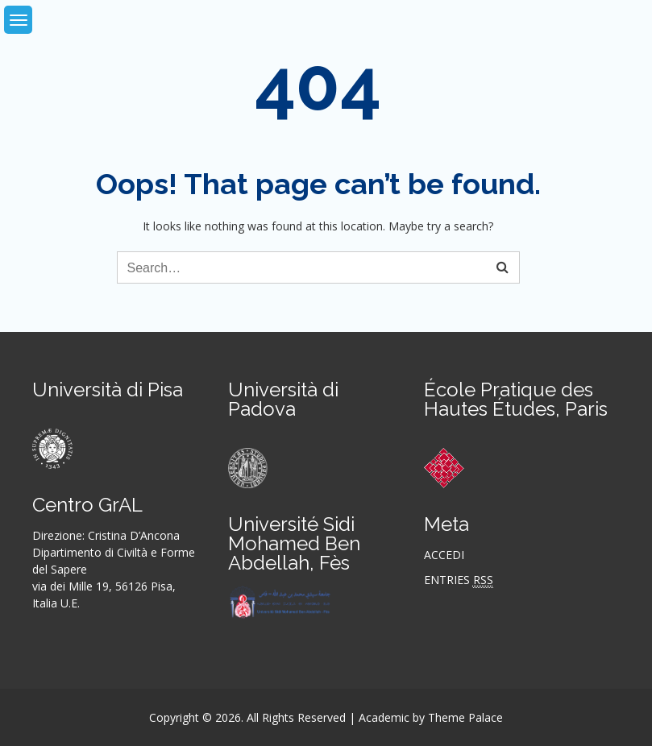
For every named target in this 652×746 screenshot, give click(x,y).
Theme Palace (465, 717)
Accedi (444, 554)
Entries (458, 580)
